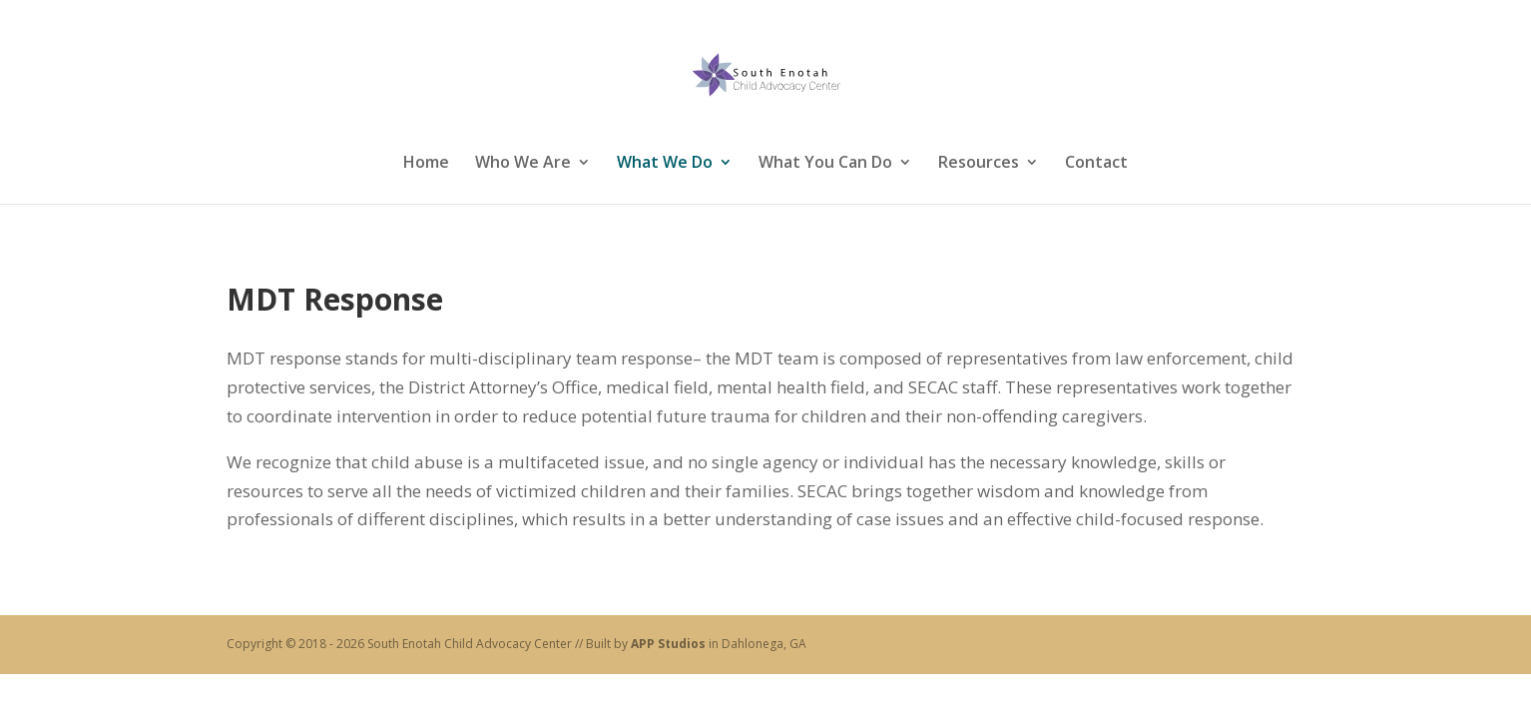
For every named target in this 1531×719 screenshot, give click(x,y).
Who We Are (523, 162)
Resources (978, 162)
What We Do (665, 162)
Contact (1096, 162)
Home (426, 162)
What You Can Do (825, 162)
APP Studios (668, 643)
